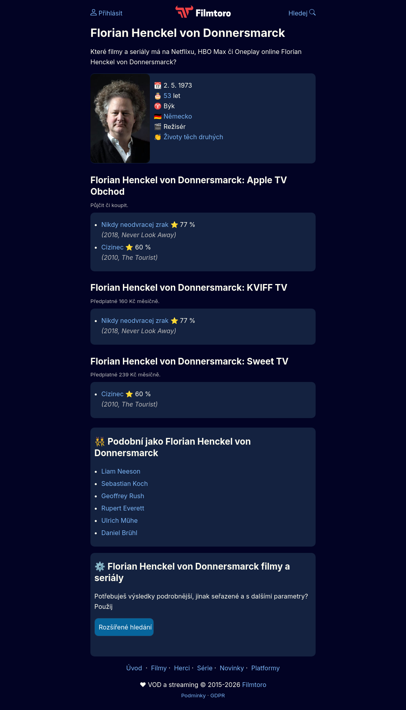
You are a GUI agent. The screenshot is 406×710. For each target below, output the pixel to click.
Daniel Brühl (120, 533)
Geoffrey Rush (123, 496)
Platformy (265, 668)
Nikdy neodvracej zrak (135, 224)
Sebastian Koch (125, 483)
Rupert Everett (123, 508)
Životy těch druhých (194, 137)
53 (167, 96)
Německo (178, 116)
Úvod (135, 668)
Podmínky (193, 695)
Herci (182, 668)
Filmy (159, 668)
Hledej (302, 13)
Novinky (232, 668)
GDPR (217, 695)
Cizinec (113, 247)
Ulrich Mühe (120, 520)
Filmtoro (254, 685)
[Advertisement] (42, 122)
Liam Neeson (121, 471)
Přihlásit (106, 13)
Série (205, 668)
